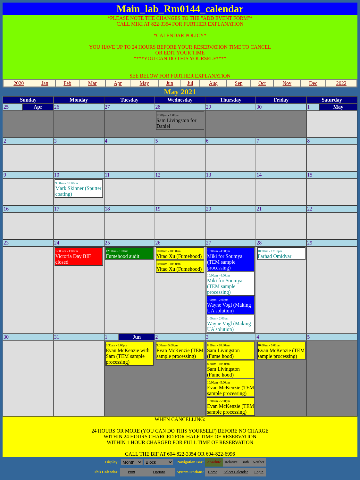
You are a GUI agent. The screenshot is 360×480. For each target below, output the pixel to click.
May (144, 83)
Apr (118, 83)
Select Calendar (236, 472)
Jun (169, 83)
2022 (341, 83)
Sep (238, 83)
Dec (313, 83)
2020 (18, 83)
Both (245, 462)
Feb (67, 83)
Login (259, 472)
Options (159, 472)
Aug (213, 83)
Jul (190, 83)
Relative (231, 462)
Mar (92, 83)
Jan (44, 83)
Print (131, 472)
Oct (262, 83)
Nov (287, 83)
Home (212, 472)
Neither (258, 462)
